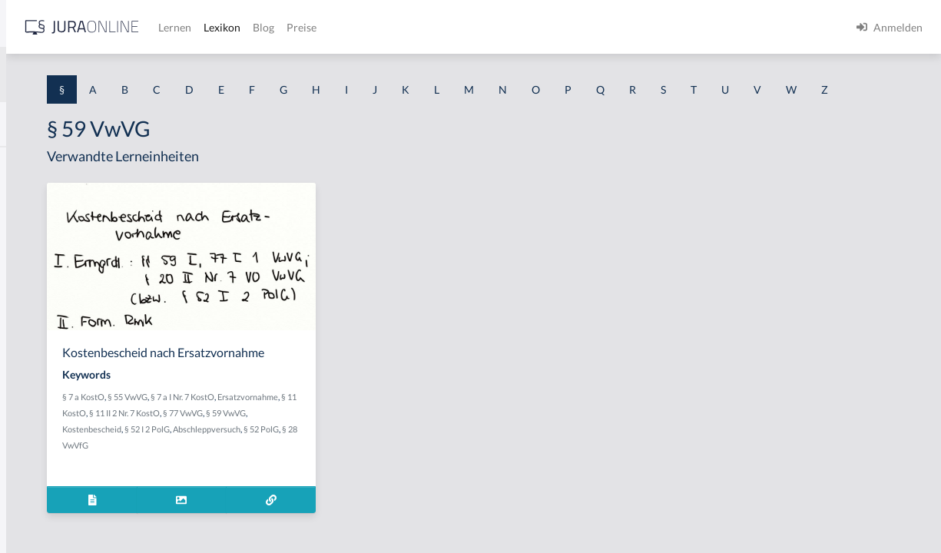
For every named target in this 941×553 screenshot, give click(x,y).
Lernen (414, 27)
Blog (503, 27)
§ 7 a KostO (294, 440)
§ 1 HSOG (35, 301)
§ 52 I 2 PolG (295, 488)
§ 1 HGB (31, 266)
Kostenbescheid (415, 472)
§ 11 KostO (356, 456)
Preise (541, 27)
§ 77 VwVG (320, 472)
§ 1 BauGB (36, 197)
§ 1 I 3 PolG (39, 439)
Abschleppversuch (355, 488)
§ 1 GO (28, 232)
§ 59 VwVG (363, 472)
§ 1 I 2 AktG (39, 370)
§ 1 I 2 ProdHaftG (53, 405)
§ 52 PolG (409, 488)
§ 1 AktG (32, 163)
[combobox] (123, 74)
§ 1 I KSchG (39, 474)
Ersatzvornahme (303, 456)
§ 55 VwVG (338, 440)
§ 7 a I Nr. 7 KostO (393, 440)
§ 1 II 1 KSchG (45, 508)
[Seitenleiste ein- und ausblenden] (221, 23)
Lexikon (461, 27)
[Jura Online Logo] (321, 27)
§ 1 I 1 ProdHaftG (53, 336)
